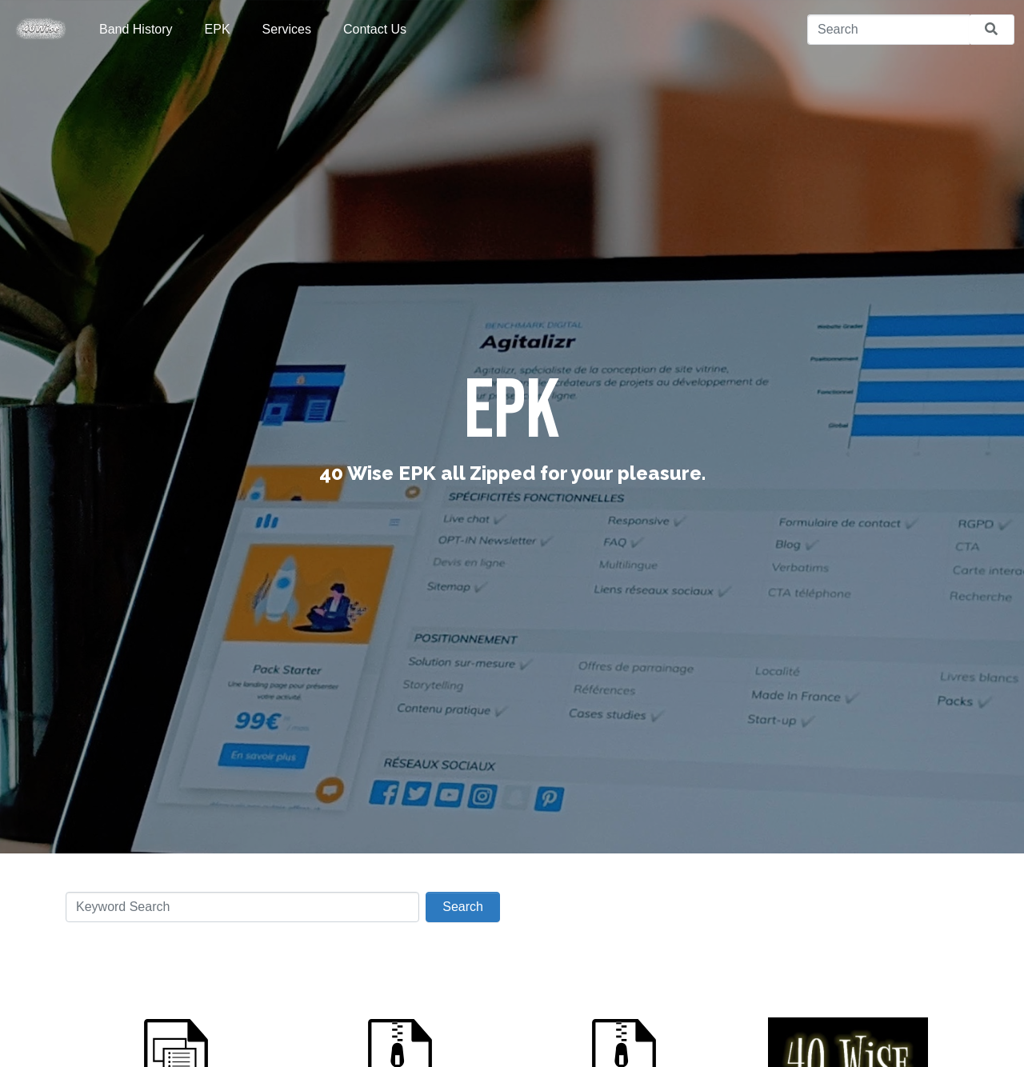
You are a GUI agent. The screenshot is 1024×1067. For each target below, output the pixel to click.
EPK (217, 29)
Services (286, 29)
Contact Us (374, 29)
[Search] (888, 29)
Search (462, 906)
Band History (136, 29)
